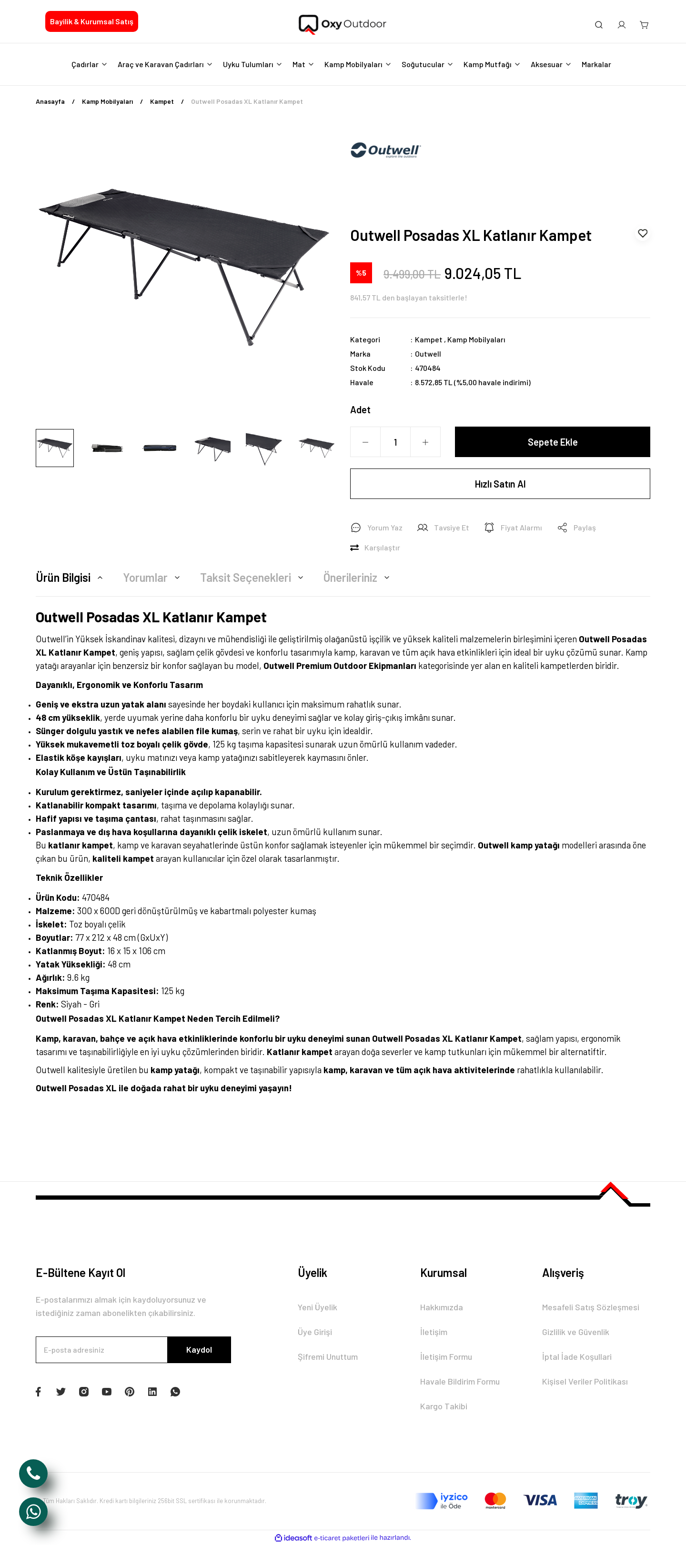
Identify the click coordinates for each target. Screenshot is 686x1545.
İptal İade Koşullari (577, 1356)
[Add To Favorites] (642, 233)
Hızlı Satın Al (500, 483)
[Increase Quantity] (425, 442)
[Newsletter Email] (133, 1349)
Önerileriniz (358, 577)
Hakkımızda (441, 1307)
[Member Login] (621, 24)
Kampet (429, 339)
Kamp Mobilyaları (476, 339)
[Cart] (644, 24)
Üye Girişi (315, 1331)
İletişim (433, 1331)
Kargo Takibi (443, 1406)
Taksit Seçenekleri (253, 577)
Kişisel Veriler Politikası (585, 1381)
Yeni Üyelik (317, 1307)
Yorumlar (153, 577)
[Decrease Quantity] (365, 442)
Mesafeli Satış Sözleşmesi (590, 1307)
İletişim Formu (446, 1356)
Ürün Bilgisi (71, 577)
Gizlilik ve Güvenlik (575, 1331)
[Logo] (343, 25)
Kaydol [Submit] (199, 1349)
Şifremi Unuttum (328, 1356)
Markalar (596, 64)
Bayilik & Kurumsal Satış (91, 21)
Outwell (428, 353)
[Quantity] (395, 442)
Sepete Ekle (553, 442)
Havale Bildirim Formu (460, 1381)
